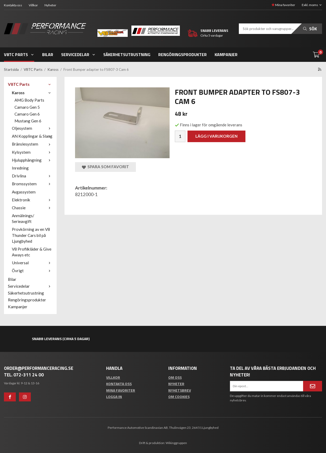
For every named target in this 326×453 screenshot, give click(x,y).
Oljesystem (32, 128)
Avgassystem (24, 192)
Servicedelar (78, 54)
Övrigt (32, 270)
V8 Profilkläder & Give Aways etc (31, 252)
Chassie (32, 207)
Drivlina (32, 175)
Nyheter (50, 5)
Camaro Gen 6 (27, 114)
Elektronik (32, 199)
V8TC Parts (19, 54)
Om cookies (179, 396)
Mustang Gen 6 (27, 120)
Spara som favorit (105, 166)
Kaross (32, 92)
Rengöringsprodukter (182, 54)
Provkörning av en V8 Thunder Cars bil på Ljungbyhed (31, 235)
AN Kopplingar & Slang (32, 136)
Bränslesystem (32, 144)
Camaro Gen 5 (27, 107)
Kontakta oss (13, 5)
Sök (310, 29)
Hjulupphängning (32, 160)
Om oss (175, 377)
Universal (32, 262)
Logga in (114, 396)
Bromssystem (32, 183)
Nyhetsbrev (179, 390)
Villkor (33, 5)
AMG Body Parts (29, 100)
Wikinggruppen (176, 443)
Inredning (20, 168)
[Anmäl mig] (312, 386)
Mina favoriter (283, 5)
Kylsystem (32, 152)
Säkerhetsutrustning (126, 54)
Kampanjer (226, 54)
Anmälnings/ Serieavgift (23, 218)
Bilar (47, 54)
